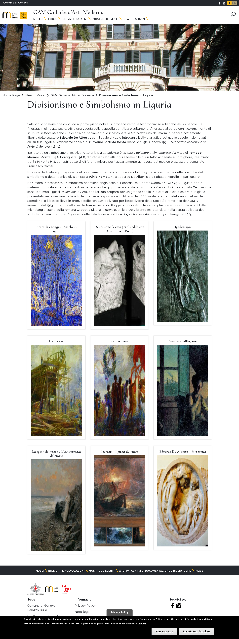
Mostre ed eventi (102, 570)
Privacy (142, 624)
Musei (40, 570)
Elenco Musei (35, 95)
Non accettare (164, 631)
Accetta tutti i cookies (196, 631)
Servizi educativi (75, 19)
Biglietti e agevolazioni (66, 570)
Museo (38, 19)
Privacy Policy (85, 605)
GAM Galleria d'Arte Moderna (73, 95)
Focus (52, 19)
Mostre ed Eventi (105, 19)
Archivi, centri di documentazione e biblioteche (155, 570)
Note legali (83, 611)
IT (229, 3)
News (199, 570)
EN (234, 3)
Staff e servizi (134, 19)
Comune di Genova (15, 2)
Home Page (11, 95)
